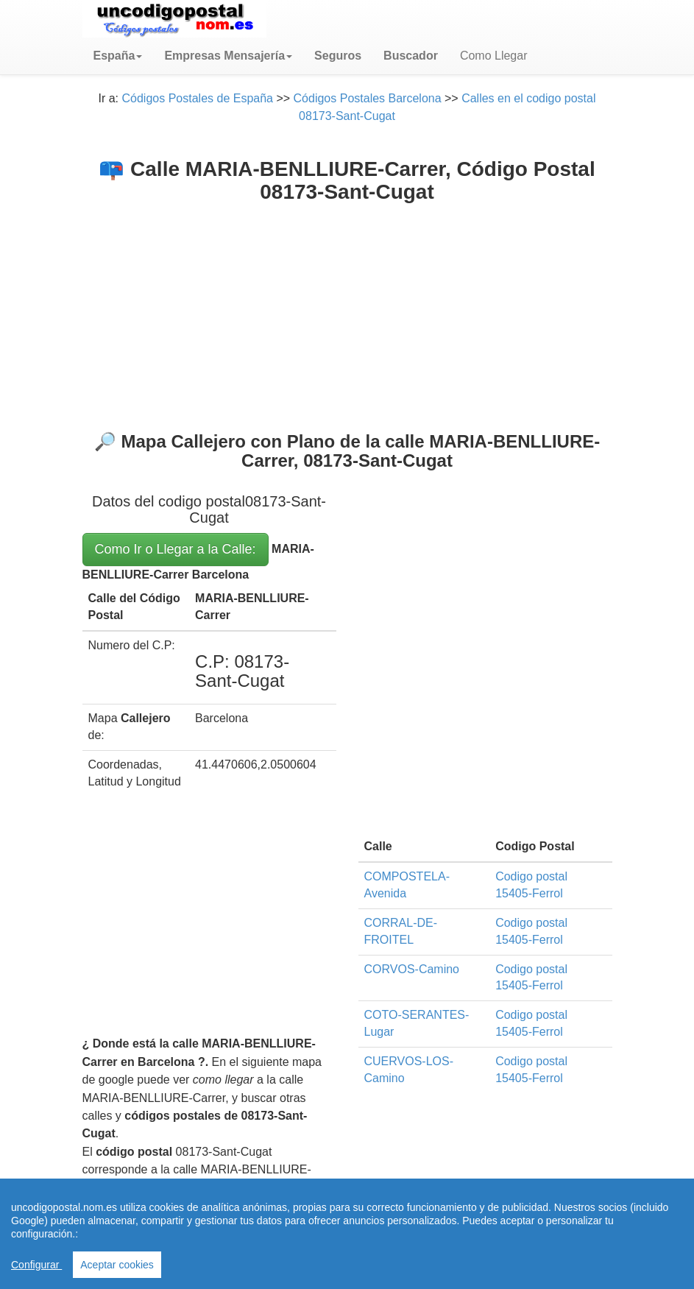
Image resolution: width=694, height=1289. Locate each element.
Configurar (36, 1265)
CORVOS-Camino (412, 969)
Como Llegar (494, 55)
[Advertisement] (347, 314)
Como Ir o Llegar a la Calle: (175, 549)
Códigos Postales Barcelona (368, 98)
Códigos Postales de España (197, 98)
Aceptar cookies (117, 1265)
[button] (118, 56)
